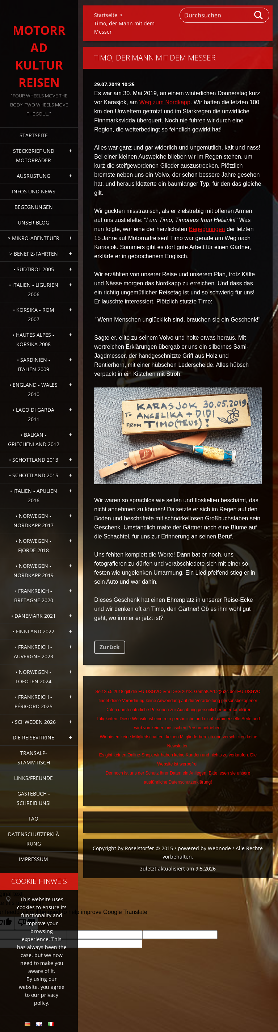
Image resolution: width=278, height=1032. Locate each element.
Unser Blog (33, 222)
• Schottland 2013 (33, 459)
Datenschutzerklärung (33, 839)
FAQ (33, 818)
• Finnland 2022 (33, 631)
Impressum (33, 859)
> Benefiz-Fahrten (33, 253)
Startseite (34, 135)
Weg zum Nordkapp (164, 102)
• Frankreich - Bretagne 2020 (33, 595)
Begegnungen (33, 207)
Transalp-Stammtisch (33, 758)
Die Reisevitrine (33, 737)
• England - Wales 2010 (33, 389)
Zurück (110, 647)
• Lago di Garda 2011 (33, 414)
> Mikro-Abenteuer (33, 238)
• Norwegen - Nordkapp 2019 (33, 570)
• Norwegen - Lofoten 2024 (33, 676)
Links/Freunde (33, 778)
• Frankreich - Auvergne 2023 (33, 651)
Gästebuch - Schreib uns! (34, 798)
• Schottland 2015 (33, 475)
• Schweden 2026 (34, 721)
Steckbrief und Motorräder (33, 155)
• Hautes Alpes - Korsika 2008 (33, 339)
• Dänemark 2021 (33, 615)
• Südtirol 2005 (33, 269)
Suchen (259, 15)
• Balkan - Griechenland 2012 (33, 439)
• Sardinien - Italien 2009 (33, 364)
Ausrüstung (33, 175)
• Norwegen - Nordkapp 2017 (33, 520)
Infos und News (33, 191)
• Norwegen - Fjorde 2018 (33, 545)
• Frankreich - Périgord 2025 (33, 701)
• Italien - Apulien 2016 (33, 495)
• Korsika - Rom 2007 (33, 314)
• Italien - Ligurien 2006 (33, 289)
